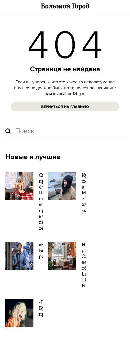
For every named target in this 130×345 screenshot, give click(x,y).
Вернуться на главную (65, 106)
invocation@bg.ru (69, 93)
